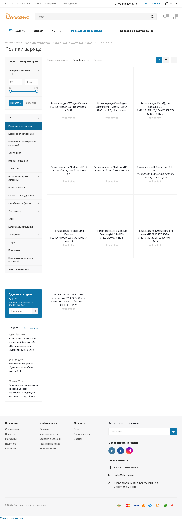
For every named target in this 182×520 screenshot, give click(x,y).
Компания (11, 423)
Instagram (129, 450)
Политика (10, 443)
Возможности (48, 448)
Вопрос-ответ (82, 434)
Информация (48, 423)
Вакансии (10, 448)
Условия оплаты (49, 434)
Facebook (120, 450)
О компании (12, 429)
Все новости (31, 328)
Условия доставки (50, 439)
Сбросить (31, 103)
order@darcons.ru (124, 475)
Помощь (44, 429)
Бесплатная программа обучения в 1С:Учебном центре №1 (21, 367)
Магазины (11, 439)
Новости (10, 434)
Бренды (78, 439)
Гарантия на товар (50, 443)
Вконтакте (111, 450)
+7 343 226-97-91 (125, 467)
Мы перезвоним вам (11, 518)
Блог (77, 429)
